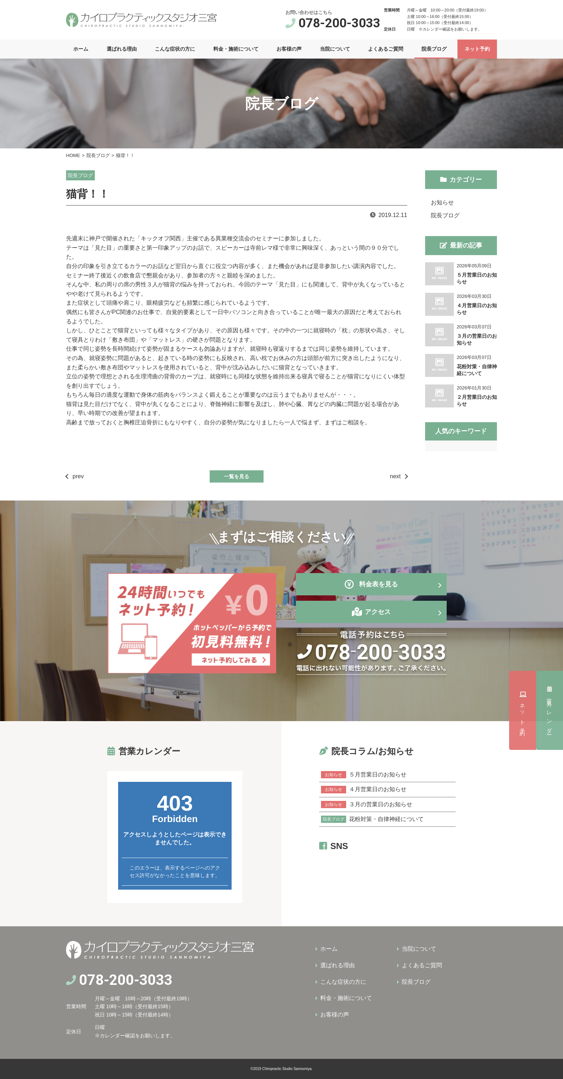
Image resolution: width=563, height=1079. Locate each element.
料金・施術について (236, 49)
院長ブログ (434, 49)
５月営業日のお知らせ (363, 774)
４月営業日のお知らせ (363, 789)
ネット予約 (477, 49)
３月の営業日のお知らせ (366, 804)
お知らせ (442, 202)
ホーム (80, 49)
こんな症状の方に (175, 49)
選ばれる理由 (122, 49)
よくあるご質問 (385, 49)
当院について (335, 49)
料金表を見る (371, 584)
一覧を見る (236, 476)
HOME (73, 155)
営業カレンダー (549, 626)
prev (78, 476)
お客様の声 (289, 49)
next (395, 476)
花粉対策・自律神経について (372, 819)
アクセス (378, 611)
